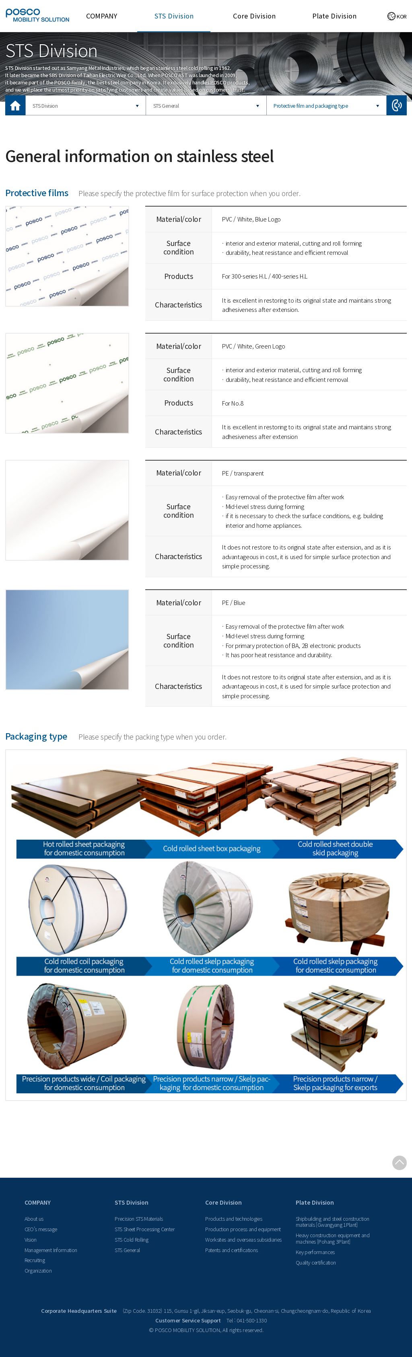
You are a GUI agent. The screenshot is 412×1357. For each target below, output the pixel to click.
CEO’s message (41, 1229)
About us (34, 1218)
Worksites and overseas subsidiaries (243, 1239)
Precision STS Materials (139, 1218)
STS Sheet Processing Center (144, 1229)
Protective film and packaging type (311, 105)
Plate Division (334, 15)
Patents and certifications (231, 1250)
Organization (38, 1270)
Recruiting (35, 1260)
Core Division (254, 15)
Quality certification (316, 1262)
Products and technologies (233, 1218)
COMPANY (101, 15)
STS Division (174, 15)
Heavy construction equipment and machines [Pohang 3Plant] (332, 1238)
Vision (31, 1239)
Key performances (315, 1252)
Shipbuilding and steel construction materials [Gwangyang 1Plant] (332, 1222)
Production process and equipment (242, 1229)
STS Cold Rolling (131, 1239)
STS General (166, 105)
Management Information (51, 1250)
